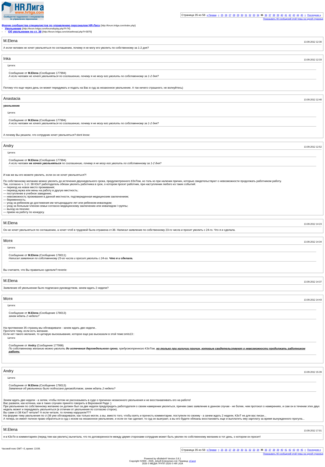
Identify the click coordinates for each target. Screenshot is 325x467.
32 (250, 15)
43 (293, 15)
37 (270, 15)
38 (274, 15)
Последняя (314, 15)
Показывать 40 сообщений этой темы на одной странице (293, 19)
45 (302, 15)
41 (286, 15)
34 (258, 15)
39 (277, 15)
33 (254, 15)
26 (226, 15)
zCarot (192, 461)
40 (282, 15)
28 (234, 15)
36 (266, 15)
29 (238, 15)
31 (246, 15)
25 (222, 15)
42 (290, 15)
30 (242, 15)
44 (298, 15)
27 (230, 15)
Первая (211, 15)
